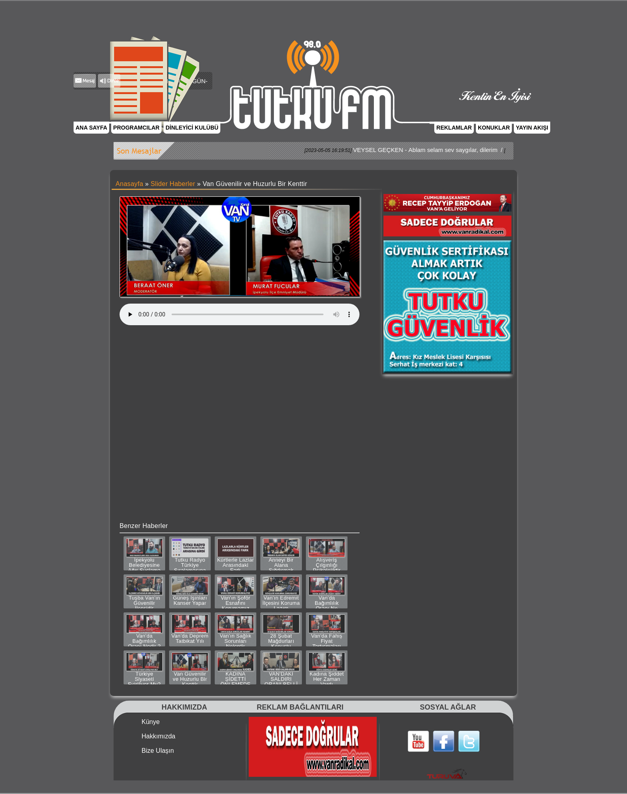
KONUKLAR (494, 127)
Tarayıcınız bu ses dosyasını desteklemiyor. (239, 314)
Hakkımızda (158, 736)
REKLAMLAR (454, 127)
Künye (151, 722)
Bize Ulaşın (158, 751)
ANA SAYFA (91, 127)
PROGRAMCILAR (136, 127)
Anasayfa (129, 183)
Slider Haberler (173, 183)
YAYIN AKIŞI (532, 127)
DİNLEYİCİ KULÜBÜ (192, 127)
